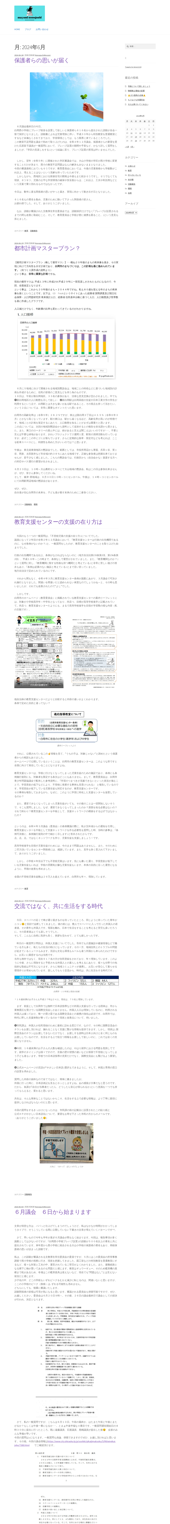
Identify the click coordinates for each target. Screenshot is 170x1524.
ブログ (28, 29)
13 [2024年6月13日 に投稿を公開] (140, 133)
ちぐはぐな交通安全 (136, 100)
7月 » (132, 147)
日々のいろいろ (134, 175)
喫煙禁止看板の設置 (136, 91)
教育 (26, 231)
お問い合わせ (42, 29)
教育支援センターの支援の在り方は (58, 521)
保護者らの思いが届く (41, 60)
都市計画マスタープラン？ (47, 248)
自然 (130, 193)
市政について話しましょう (139, 86)
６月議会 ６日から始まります (52, 1211)
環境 (35, 504)
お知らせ (131, 166)
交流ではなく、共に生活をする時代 (58, 906)
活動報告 (33, 231)
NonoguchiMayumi (43, 55)
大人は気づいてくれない (138, 104)
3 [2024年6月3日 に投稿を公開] (127, 129)
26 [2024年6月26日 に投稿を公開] (136, 141)
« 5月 (127, 147)
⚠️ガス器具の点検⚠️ (136, 95)
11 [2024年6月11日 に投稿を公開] (131, 133)
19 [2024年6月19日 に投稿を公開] (136, 137)
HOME (17, 29)
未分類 (130, 179)
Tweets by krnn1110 (133, 67)
